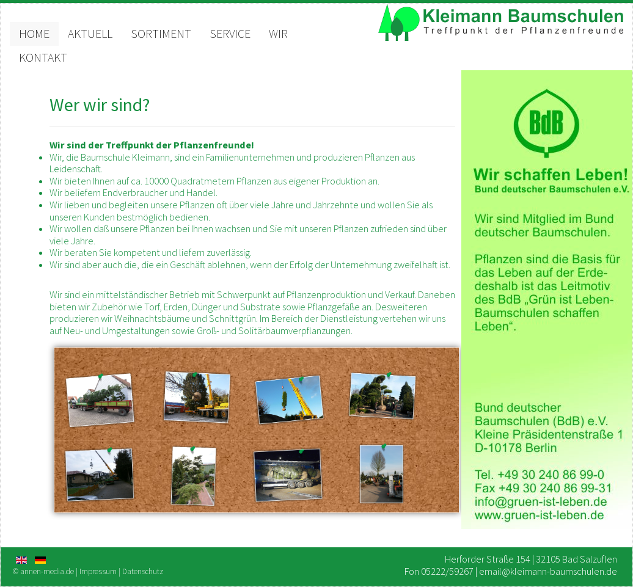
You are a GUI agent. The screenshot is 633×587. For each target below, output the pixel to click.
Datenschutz (142, 571)
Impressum (98, 571)
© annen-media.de (43, 571)
